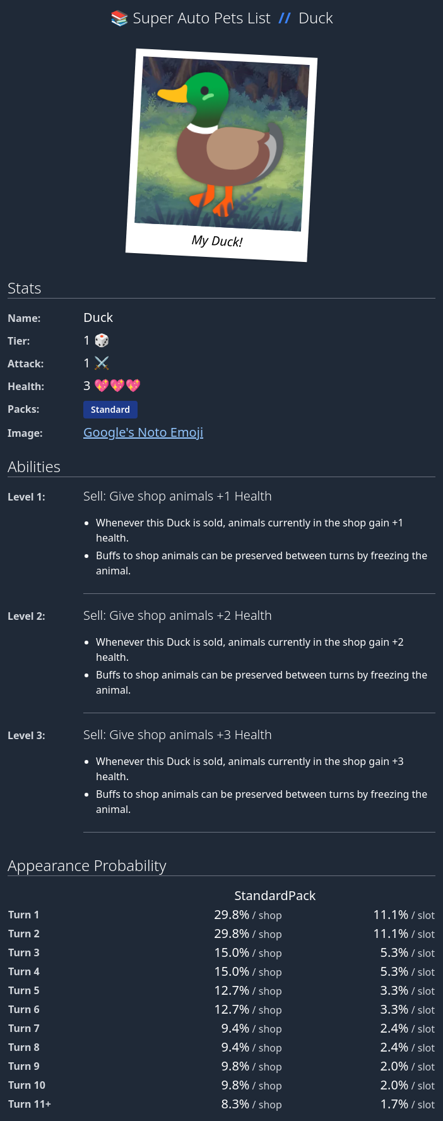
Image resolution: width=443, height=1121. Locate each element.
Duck (315, 17)
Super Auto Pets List (202, 17)
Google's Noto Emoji (143, 432)
